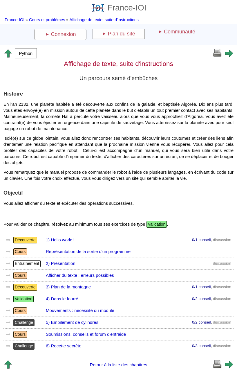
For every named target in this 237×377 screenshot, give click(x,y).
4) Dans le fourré (62, 298)
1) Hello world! (60, 239)
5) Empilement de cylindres (72, 322)
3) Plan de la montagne (68, 286)
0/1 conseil (201, 240)
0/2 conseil (201, 299)
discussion (222, 240)
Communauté (179, 32)
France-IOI (118, 7)
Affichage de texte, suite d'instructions (104, 19)
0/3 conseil (201, 346)
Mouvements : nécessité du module (80, 310)
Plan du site (121, 34)
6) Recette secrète (64, 345)
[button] (26, 53)
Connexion (63, 34)
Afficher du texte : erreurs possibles (80, 275)
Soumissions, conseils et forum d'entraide (86, 334)
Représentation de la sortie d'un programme (88, 251)
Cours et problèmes (47, 19)
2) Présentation (60, 263)
